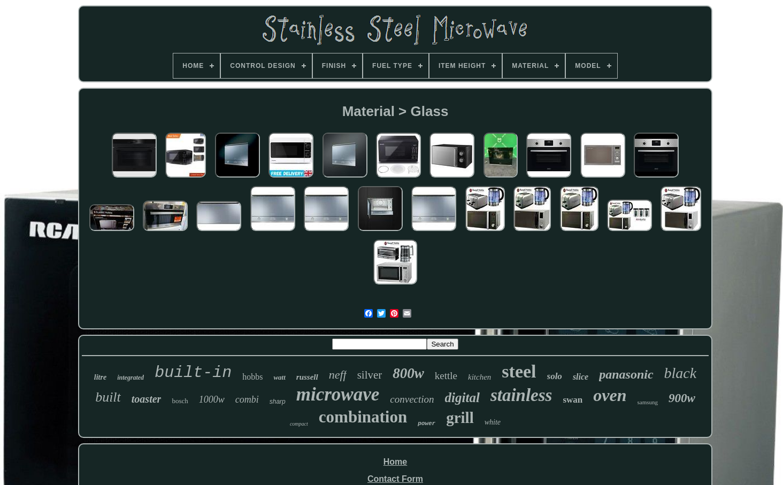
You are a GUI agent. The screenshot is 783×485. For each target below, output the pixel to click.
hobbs (252, 376)
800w (408, 373)
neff (338, 374)
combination (363, 416)
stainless (521, 395)
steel (519, 371)
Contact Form (395, 478)
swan (572, 400)
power (426, 423)
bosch (180, 401)
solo (554, 376)
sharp (278, 401)
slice (580, 376)
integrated (130, 377)
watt (279, 377)
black (680, 373)
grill (460, 417)
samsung (648, 402)
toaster (147, 399)
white (493, 422)
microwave (338, 394)
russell (307, 377)
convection (412, 399)
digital (462, 397)
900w (682, 398)
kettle (446, 375)
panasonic (626, 374)
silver (369, 374)
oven (609, 395)
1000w (212, 399)
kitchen (479, 377)
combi (247, 399)
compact (299, 424)
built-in (193, 373)
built (108, 397)
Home (395, 461)
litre (100, 377)
